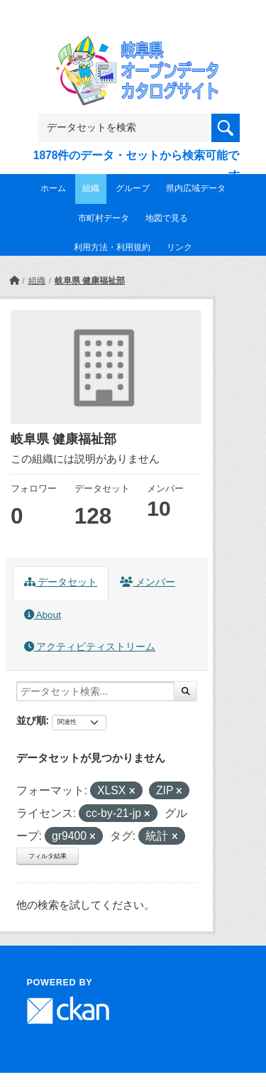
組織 (90, 188)
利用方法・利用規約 (112, 247)
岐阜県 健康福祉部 (90, 281)
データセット (61, 582)
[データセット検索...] (95, 691)
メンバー (147, 582)
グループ (133, 188)
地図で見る (166, 218)
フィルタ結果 (47, 856)
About (42, 615)
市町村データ (103, 218)
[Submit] (185, 691)
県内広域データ (196, 188)
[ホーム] (14, 281)
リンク (179, 247)
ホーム (53, 188)
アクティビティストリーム (90, 647)
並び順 (31, 720)
